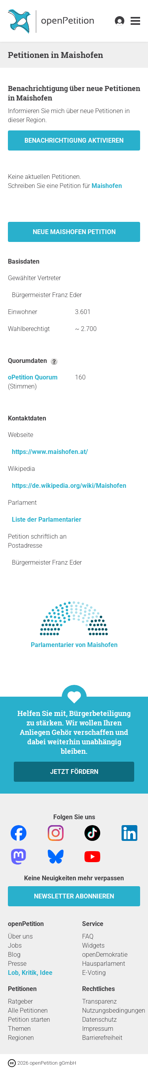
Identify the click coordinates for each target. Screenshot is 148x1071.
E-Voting (94, 972)
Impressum (97, 1028)
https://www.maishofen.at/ (50, 452)
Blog (14, 954)
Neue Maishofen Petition (74, 232)
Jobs (15, 945)
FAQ (88, 936)
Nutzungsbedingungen (113, 1010)
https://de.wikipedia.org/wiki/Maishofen (69, 485)
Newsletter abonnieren (74, 896)
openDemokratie (104, 954)
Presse (17, 963)
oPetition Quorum (33, 377)
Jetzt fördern (74, 771)
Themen (19, 1028)
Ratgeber (20, 1001)
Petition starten (29, 1019)
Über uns (20, 936)
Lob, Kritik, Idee (30, 972)
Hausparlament (103, 963)
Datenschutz (99, 1019)
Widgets (93, 945)
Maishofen (107, 186)
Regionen (21, 1037)
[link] (135, 21)
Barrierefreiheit (102, 1037)
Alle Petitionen (28, 1010)
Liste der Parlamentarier (46, 519)
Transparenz (99, 1001)
